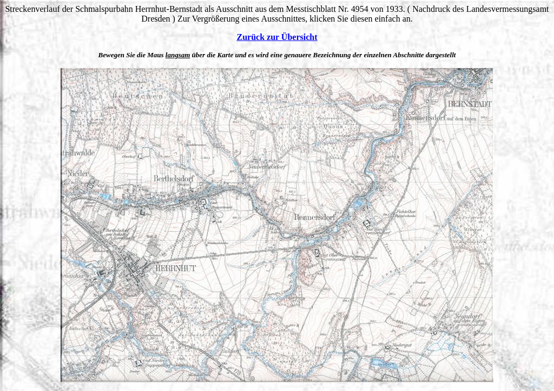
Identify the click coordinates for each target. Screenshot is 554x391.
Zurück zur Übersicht (276, 37)
